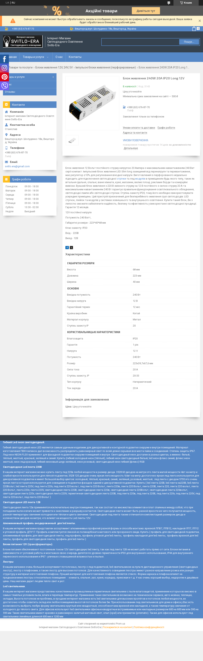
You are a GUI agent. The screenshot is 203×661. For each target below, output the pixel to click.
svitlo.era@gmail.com (17, 166)
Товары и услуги (33, 57)
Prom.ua (120, 623)
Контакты (75, 57)
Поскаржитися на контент (117, 627)
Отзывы (10, 91)
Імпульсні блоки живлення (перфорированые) (106, 67)
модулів (140, 178)
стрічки (121, 178)
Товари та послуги (21, 67)
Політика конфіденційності (149, 627)
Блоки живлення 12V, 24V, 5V (54, 67)
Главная (11, 57)
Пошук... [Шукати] (189, 41)
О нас (59, 57)
